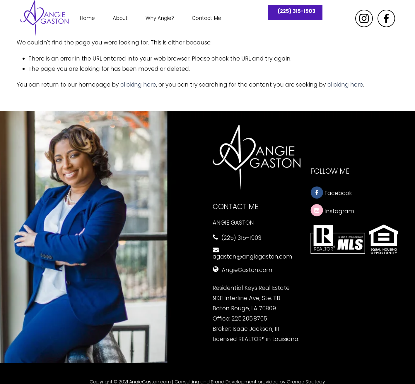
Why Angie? (160, 18)
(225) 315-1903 (296, 11)
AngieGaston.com (242, 270)
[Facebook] (386, 18)
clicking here (138, 85)
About (120, 18)
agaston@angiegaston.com (252, 254)
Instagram (332, 211)
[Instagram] (364, 18)
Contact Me (206, 18)
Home (87, 18)
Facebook (331, 193)
